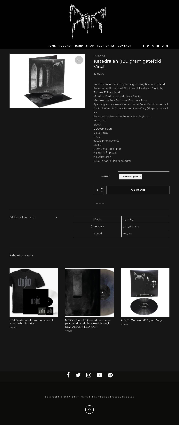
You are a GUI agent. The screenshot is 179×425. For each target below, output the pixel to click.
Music (96, 56)
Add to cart (138, 190)
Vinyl (102, 56)
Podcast (65, 45)
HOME (52, 45)
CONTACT (124, 45)
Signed (105, 176)
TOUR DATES (106, 45)
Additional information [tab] (23, 217)
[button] (79, 60)
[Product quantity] (97, 190)
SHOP (90, 45)
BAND (79, 45)
